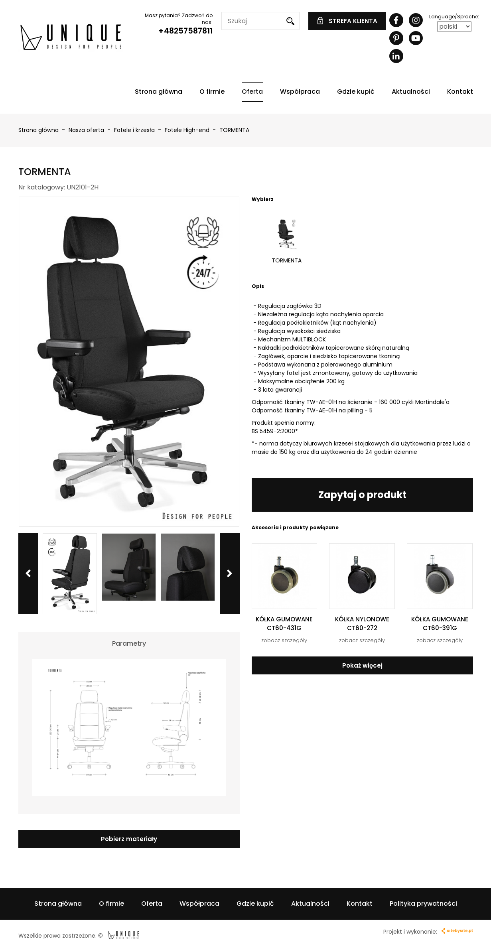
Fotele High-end (188, 130)
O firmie (212, 91)
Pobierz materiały (129, 839)
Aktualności (411, 91)
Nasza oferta (87, 130)
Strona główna (158, 91)
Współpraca (300, 91)
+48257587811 (185, 31)
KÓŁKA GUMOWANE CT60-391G (439, 623)
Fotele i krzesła (135, 130)
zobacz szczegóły (284, 640)
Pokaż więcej (362, 665)
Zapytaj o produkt (362, 494)
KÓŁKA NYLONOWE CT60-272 (362, 623)
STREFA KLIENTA (347, 21)
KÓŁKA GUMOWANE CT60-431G (284, 623)
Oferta (252, 91)
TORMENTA (234, 130)
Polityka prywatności (423, 903)
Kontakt (460, 91)
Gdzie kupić (356, 91)
